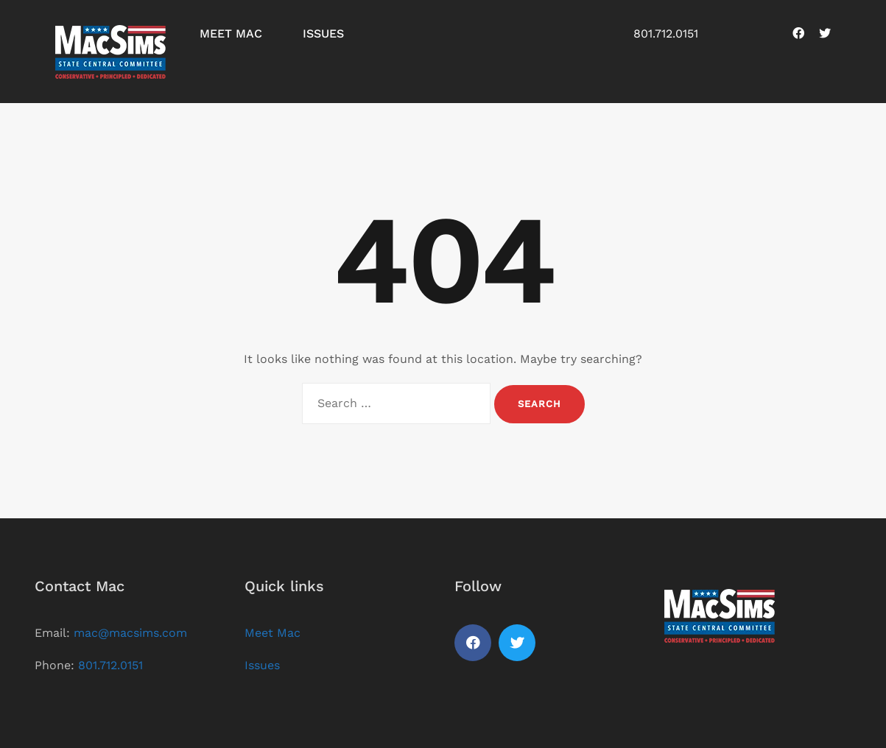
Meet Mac (231, 33)
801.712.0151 (665, 33)
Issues (323, 33)
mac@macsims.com (130, 633)
